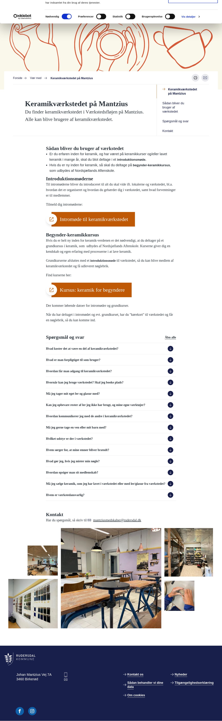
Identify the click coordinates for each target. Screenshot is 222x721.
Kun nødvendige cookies (193, 20)
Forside (17, 78)
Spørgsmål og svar (175, 121)
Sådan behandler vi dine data (145, 685)
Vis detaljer (188, 39)
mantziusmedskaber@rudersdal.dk (117, 520)
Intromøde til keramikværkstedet (94, 219)
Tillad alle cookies (193, 9)
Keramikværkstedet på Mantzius (182, 91)
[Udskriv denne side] (195, 78)
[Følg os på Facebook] (20, 711)
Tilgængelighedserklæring (194, 682)
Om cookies (136, 695)
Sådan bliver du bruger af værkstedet (173, 107)
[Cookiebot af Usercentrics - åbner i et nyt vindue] (22, 39)
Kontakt (167, 131)
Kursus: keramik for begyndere (92, 290)
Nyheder (181, 674)
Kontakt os (135, 674)
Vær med (35, 78)
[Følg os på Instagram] (32, 711)
